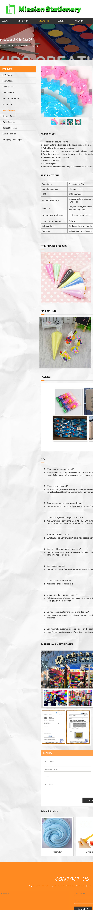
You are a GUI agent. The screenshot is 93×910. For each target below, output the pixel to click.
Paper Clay (57, 852)
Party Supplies (9, 122)
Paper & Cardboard (11, 98)
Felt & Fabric (8, 92)
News (61, 20)
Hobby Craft (8, 104)
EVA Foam (7, 75)
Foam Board (8, 87)
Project (79, 20)
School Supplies (10, 128)
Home (5, 20)
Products (43, 20)
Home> (15, 46)
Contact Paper (9, 116)
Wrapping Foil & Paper (12, 139)
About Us (23, 20)
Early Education (9, 134)
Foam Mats (8, 81)
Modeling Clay (32, 46)
